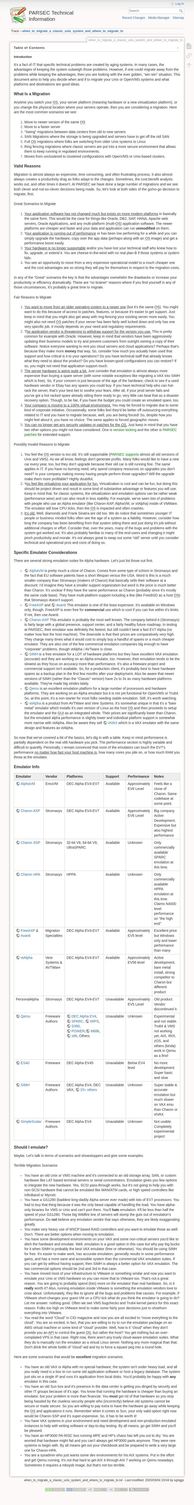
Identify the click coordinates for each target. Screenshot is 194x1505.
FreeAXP (36, 605)
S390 (75, 1026)
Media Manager (159, 18)
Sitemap (178, 18)
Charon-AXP (39, 620)
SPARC (77, 1021)
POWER (78, 1031)
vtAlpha (35, 703)
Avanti (61, 605)
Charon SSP (30, 843)
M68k (95, 1031)
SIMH (33, 654)
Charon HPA (30, 874)
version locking (124, 430)
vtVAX (112, 723)
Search (181, 11)
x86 (74, 1036)
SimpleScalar (31, 1122)
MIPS (94, 1021)
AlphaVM (36, 571)
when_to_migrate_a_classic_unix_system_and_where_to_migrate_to (72, 31)
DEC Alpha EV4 (83, 1016)
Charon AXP (30, 811)
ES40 (25, 1063)
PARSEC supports (124, 454)
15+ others (88, 1090)
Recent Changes (133, 18)
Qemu (34, 688)
